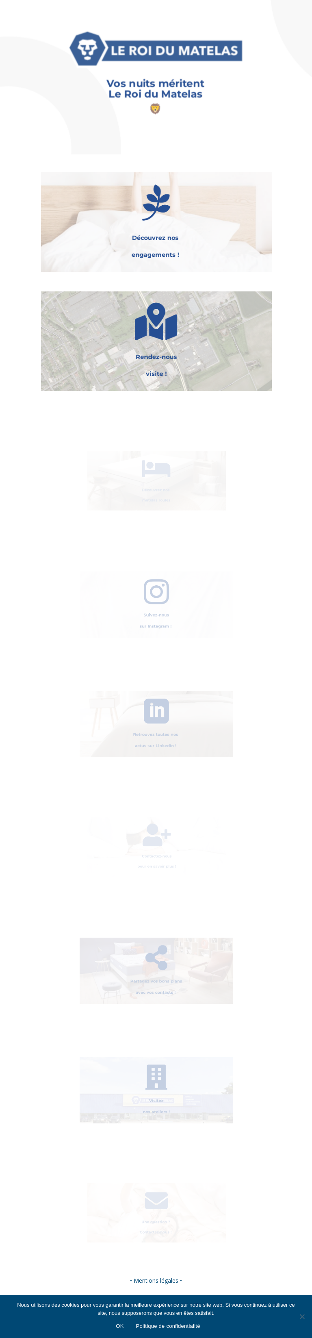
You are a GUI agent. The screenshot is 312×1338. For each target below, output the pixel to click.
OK (120, 1326)
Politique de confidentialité (168, 1326)
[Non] (302, 1316)
